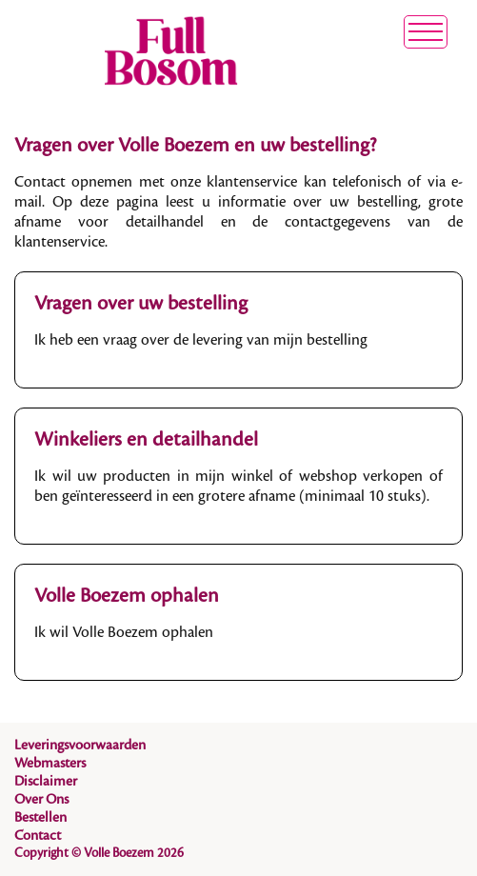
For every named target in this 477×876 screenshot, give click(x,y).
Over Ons (41, 799)
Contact (37, 836)
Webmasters (50, 763)
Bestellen (40, 818)
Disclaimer (45, 781)
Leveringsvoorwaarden (80, 745)
